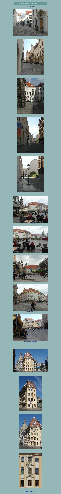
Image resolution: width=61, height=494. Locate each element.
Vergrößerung (39, 36)
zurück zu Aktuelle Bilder (30, 491)
